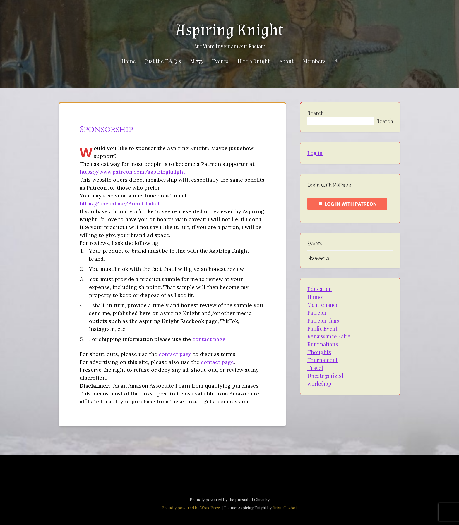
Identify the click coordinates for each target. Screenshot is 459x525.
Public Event (322, 328)
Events (220, 61)
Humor (315, 296)
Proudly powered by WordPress (192, 508)
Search (315, 113)
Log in (315, 152)
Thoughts (319, 352)
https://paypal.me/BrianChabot (120, 203)
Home (128, 61)
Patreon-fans (323, 320)
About (286, 61)
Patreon (316, 312)
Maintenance (323, 304)
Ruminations (322, 344)
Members (314, 61)
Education (319, 288)
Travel (315, 367)
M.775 (196, 61)
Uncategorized (325, 375)
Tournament (322, 360)
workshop (319, 383)
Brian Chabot (285, 508)
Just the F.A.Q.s (163, 61)
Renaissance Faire (328, 336)
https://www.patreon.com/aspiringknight (132, 171)
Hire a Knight (254, 61)
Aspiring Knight (229, 30)
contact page (208, 339)
